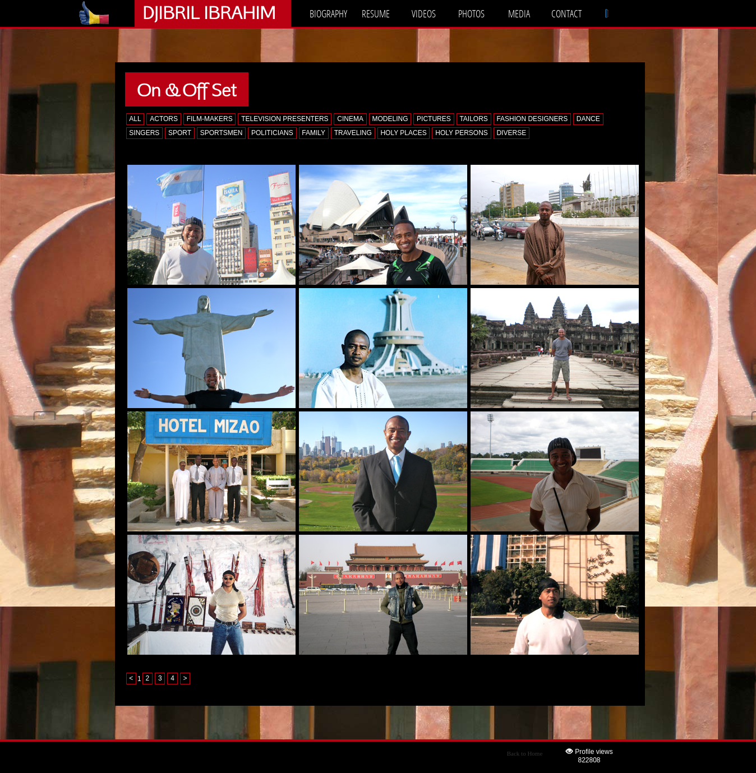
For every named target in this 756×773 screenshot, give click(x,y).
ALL (135, 119)
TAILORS (473, 119)
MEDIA (519, 13)
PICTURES (434, 119)
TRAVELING (353, 133)
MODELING (390, 119)
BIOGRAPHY (328, 13)
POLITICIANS (272, 133)
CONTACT (566, 13)
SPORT (179, 133)
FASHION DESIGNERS (532, 119)
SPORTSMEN (221, 133)
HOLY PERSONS (461, 133)
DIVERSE (511, 133)
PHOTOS (471, 13)
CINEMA (350, 119)
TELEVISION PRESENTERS (284, 119)
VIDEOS (424, 13)
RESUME (376, 13)
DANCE (588, 119)
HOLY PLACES (403, 133)
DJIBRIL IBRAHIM (208, 12)
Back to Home (525, 753)
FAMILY (313, 133)
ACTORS (164, 119)
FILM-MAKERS (210, 119)
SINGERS (144, 133)
